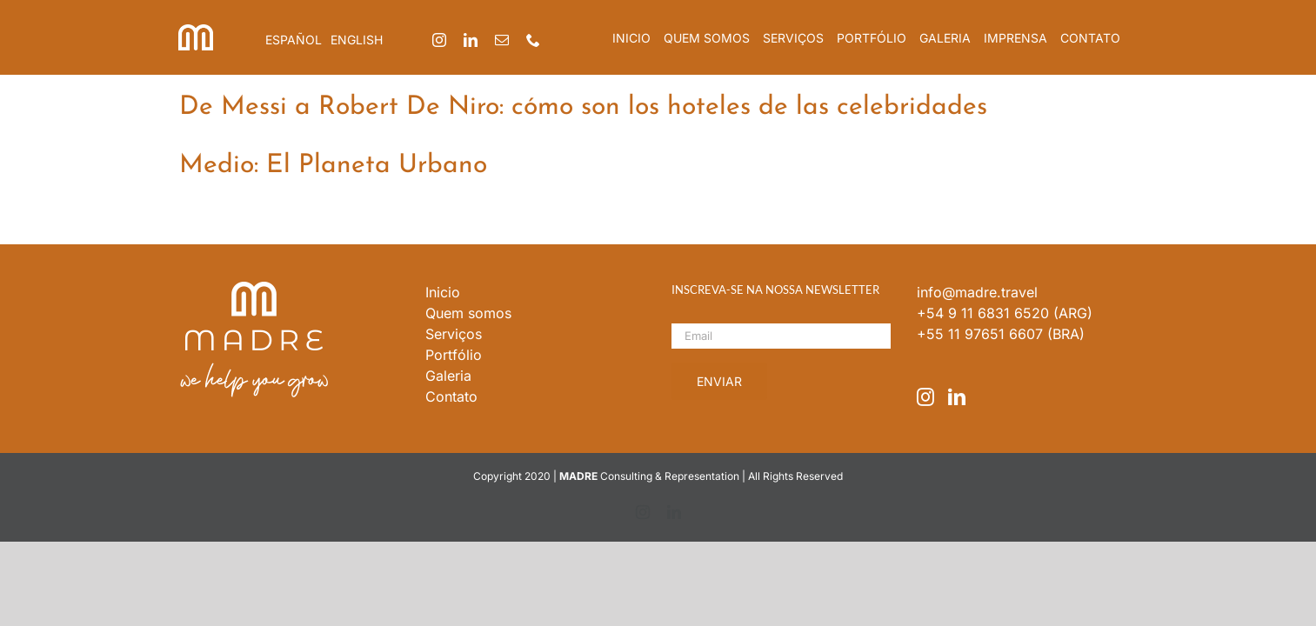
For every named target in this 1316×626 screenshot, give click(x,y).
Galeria (448, 375)
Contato (451, 396)
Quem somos (468, 313)
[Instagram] (925, 397)
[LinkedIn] (956, 397)
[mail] (502, 40)
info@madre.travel (977, 292)
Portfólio (453, 354)
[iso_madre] (195, 31)
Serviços (453, 334)
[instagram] (439, 40)
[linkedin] (471, 40)
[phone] (533, 40)
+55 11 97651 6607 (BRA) (1001, 334)
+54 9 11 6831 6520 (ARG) (1004, 313)
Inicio (442, 292)
